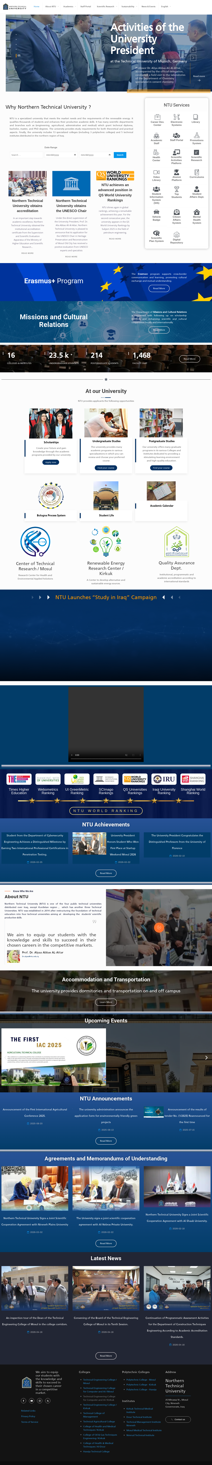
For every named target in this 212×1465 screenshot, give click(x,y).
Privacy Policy (28, 1417)
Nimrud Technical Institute (140, 1436)
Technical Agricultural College (99, 1423)
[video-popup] (159, 929)
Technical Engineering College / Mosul (100, 1382)
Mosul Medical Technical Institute (144, 1431)
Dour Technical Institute (139, 1418)
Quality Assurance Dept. (177, 566)
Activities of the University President (147, 39)
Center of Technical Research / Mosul (35, 567)
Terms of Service (29, 1423)
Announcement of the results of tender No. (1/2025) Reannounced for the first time (187, 1117)
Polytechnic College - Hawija (141, 1391)
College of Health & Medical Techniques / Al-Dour (98, 1446)
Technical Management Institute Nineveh (143, 1425)
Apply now (50, 463)
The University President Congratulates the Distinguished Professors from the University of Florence (177, 842)
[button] (193, 50)
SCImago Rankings (106, 792)
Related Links (28, 1412)
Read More (27, 254)
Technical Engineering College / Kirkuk (100, 1407)
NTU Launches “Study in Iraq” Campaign (106, 598)
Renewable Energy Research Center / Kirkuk (106, 569)
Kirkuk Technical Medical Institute (139, 1411)
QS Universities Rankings (135, 792)
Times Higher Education (19, 792)
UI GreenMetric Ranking (77, 792)
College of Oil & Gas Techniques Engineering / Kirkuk (100, 1437)
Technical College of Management (94, 1416)
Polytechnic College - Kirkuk (141, 1386)
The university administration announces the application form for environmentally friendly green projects (106, 1117)
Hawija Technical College (96, 1453)
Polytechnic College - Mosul (141, 1381)
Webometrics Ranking (48, 792)
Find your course (106, 468)
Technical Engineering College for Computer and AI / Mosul (99, 1391)
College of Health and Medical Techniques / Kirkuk (99, 1429)
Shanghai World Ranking (193, 792)
